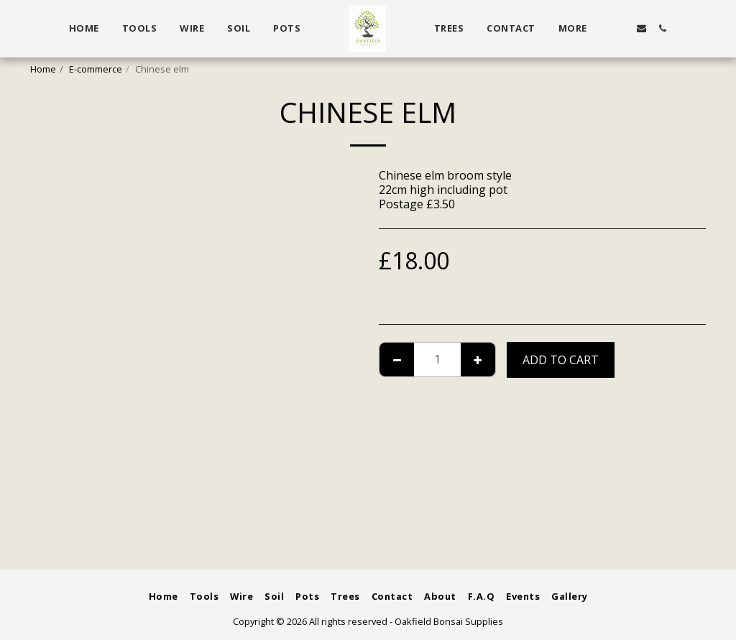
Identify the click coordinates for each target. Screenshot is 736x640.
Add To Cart (561, 360)
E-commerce (95, 68)
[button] (621, 28)
